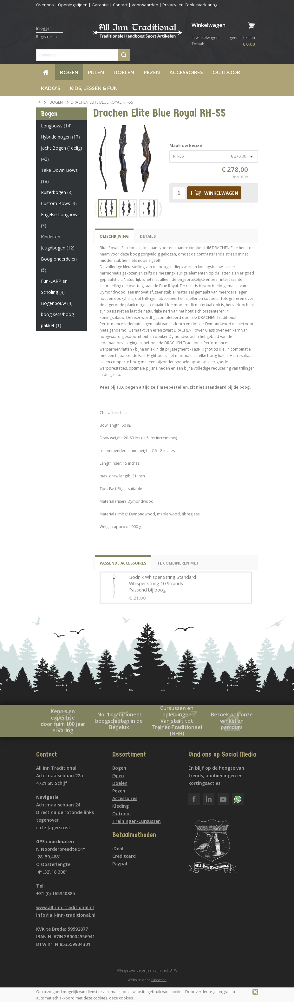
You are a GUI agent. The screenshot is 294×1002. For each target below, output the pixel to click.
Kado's (50, 88)
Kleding (120, 806)
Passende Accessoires (123, 563)
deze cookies (121, 998)
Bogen (69, 72)
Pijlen (96, 72)
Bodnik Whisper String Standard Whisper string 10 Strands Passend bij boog (162, 583)
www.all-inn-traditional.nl (65, 907)
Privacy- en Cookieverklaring (189, 5)
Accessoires (186, 72)
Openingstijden (73, 5)
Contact (120, 5)
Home (45, 72)
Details (148, 236)
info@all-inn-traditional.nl (65, 915)
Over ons (45, 5)
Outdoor (226, 72)
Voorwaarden (145, 5)
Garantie (100, 5)
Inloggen (44, 28)
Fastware (159, 979)
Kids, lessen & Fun (94, 88)
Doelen (124, 72)
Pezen (152, 72)
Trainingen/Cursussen (136, 821)
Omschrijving (114, 236)
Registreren (46, 36)
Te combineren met (178, 563)
